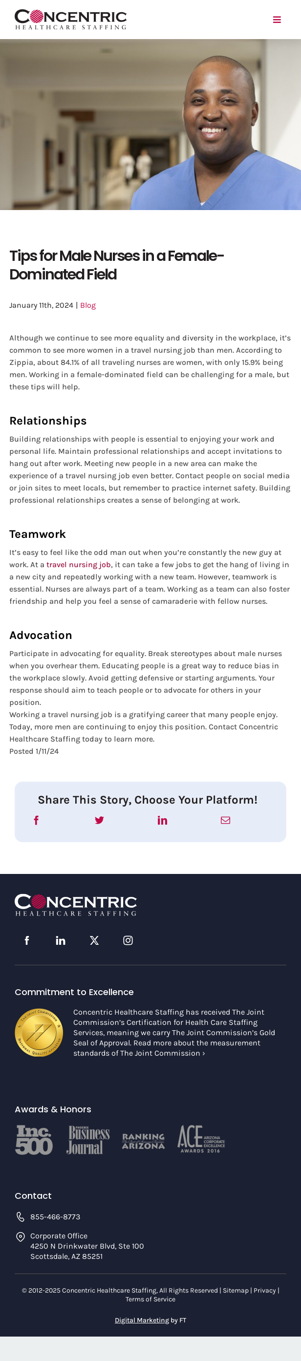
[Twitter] (99, 820)
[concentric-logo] (71, 13)
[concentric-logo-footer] (76, 898)
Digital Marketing (142, 1320)
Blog (88, 305)
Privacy (265, 1290)
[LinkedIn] (162, 820)
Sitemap (236, 1290)
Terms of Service (150, 1299)
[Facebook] (36, 820)
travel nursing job (78, 564)
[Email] (225, 820)
